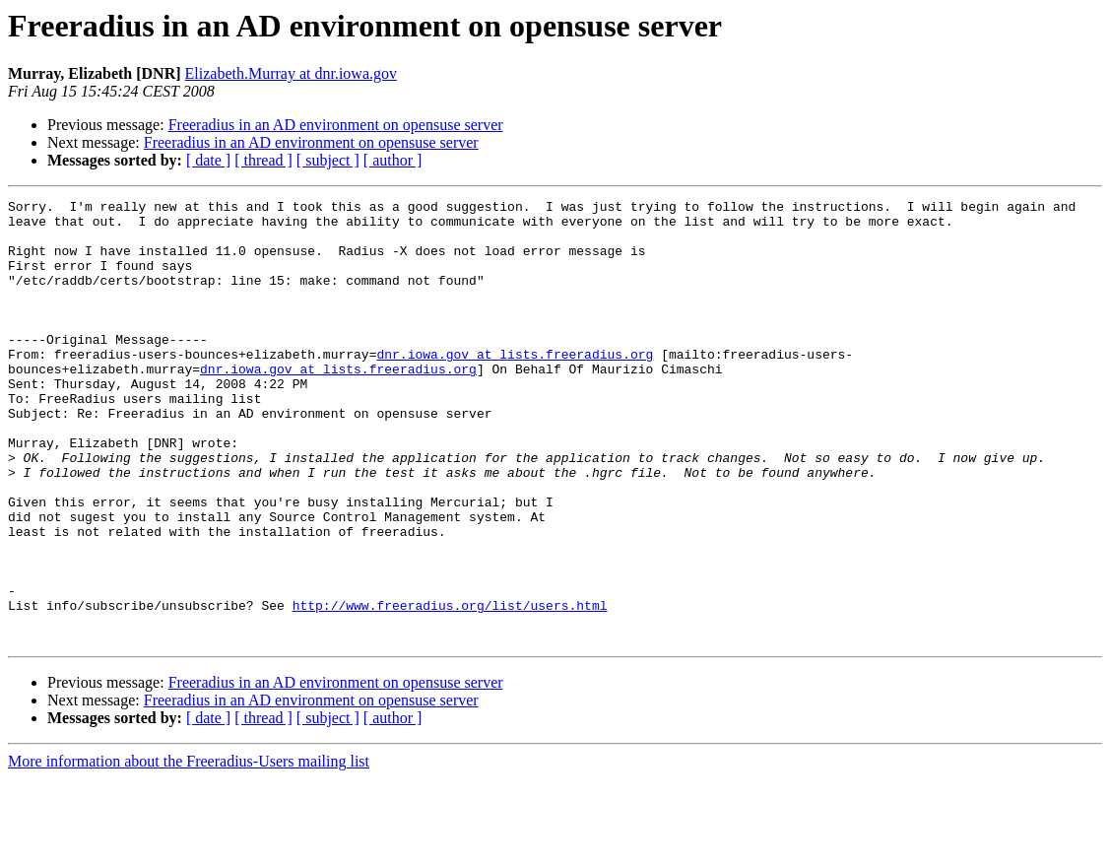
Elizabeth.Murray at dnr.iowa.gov (291, 73)
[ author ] (393, 160)
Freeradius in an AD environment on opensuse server (335, 124)
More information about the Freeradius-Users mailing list (188, 849)
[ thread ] (263, 160)
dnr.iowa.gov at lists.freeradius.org (514, 386)
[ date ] (208, 160)
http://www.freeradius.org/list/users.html (450, 688)
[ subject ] (327, 160)
